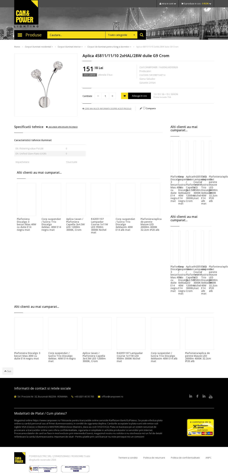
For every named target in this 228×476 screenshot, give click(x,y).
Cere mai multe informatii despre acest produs (107, 108)
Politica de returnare (154, 457)
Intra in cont (167, 3)
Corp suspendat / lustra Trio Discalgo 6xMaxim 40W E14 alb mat (125, 224)
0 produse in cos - (196, 3)
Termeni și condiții (128, 457)
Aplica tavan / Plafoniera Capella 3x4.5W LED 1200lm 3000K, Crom (75, 224)
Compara (149, 108)
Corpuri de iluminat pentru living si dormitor (109, 46)
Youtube (210, 396)
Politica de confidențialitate (185, 457)
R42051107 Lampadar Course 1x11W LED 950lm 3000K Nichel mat (99, 225)
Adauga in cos (134, 96)
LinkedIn (190, 396)
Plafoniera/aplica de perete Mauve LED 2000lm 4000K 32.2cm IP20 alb (151, 224)
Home (17, 46)
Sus (7, 371)
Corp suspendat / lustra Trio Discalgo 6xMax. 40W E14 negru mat (51, 224)
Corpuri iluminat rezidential (39, 46)
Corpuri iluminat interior (70, 46)
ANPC (208, 457)
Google (204, 396)
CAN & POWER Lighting (26, 14)
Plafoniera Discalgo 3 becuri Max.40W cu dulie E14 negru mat (26, 224)
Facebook (197, 396)
